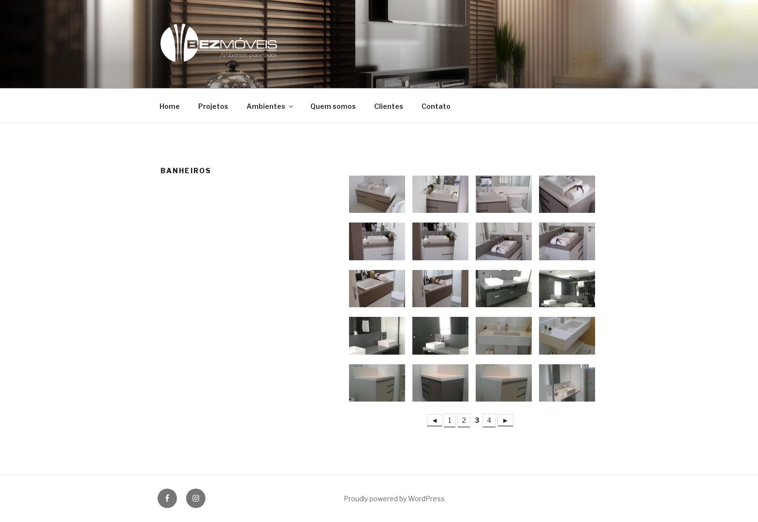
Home (170, 106)
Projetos (213, 106)
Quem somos (333, 106)
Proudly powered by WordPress (394, 498)
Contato (436, 106)
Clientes (388, 106)
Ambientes (270, 106)
